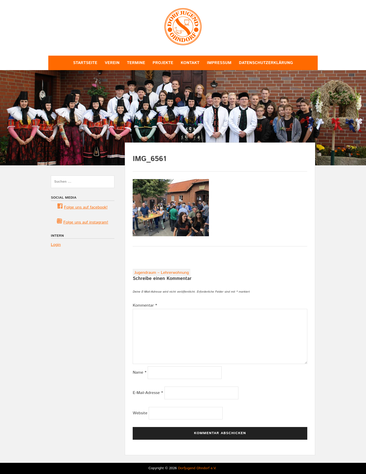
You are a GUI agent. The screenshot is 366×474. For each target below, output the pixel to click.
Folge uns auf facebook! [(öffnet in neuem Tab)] (86, 207)
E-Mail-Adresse (148, 393)
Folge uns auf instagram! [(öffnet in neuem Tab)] (85, 222)
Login (56, 245)
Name (139, 372)
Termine (136, 63)
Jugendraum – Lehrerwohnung (161, 273)
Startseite (85, 63)
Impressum (219, 63)
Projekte (162, 63)
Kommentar (145, 305)
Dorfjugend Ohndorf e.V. (197, 468)
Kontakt (190, 63)
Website (140, 413)
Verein (112, 63)
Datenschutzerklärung (266, 63)
